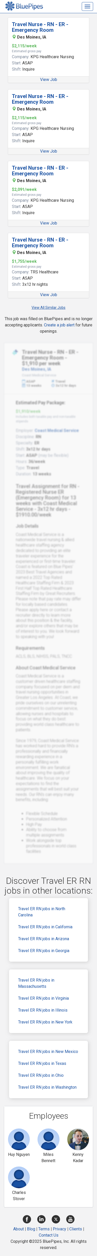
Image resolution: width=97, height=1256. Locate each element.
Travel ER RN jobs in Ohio (41, 1075)
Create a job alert (59, 325)
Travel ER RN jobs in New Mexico (48, 1051)
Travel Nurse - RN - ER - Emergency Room (40, 27)
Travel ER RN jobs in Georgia (43, 950)
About (18, 1229)
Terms (44, 1229)
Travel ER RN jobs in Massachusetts (36, 983)
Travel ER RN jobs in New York (45, 1022)
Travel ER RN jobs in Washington (47, 1087)
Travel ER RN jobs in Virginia (43, 998)
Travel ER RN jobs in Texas (42, 1063)
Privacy (59, 1229)
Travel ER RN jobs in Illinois (43, 1010)
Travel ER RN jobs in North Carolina (41, 911)
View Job (48, 79)
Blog (31, 1229)
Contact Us (48, 1235)
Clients (75, 1229)
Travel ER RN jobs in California (45, 926)
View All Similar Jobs (48, 307)
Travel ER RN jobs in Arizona (43, 938)
